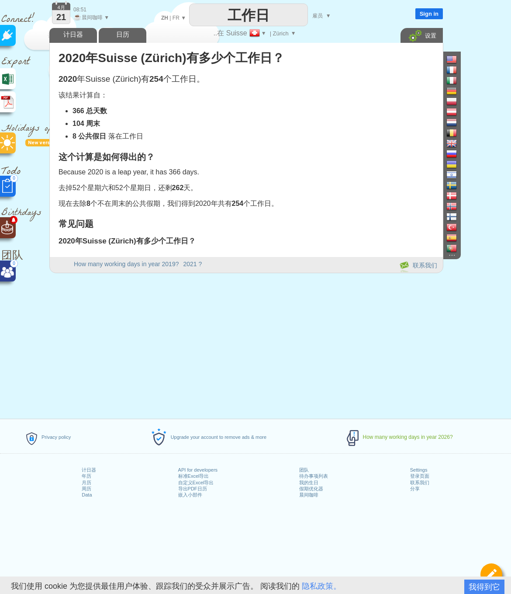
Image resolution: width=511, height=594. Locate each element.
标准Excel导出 (193, 476)
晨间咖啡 (308, 494)
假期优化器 (311, 488)
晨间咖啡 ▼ (91, 17)
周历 (86, 488)
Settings (419, 469)
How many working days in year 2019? (126, 264)
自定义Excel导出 (196, 482)
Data (87, 494)
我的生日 (308, 482)
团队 (304, 469)
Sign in (429, 13)
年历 (86, 476)
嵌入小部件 (190, 494)
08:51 (79, 10)
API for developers (198, 469)
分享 (415, 488)
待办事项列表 (313, 476)
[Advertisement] (245, 344)
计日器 (89, 469)
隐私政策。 (321, 586)
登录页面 (419, 476)
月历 (86, 482)
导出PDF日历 (192, 488)
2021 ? (192, 264)
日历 (122, 34)
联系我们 (419, 482)
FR (176, 18)
